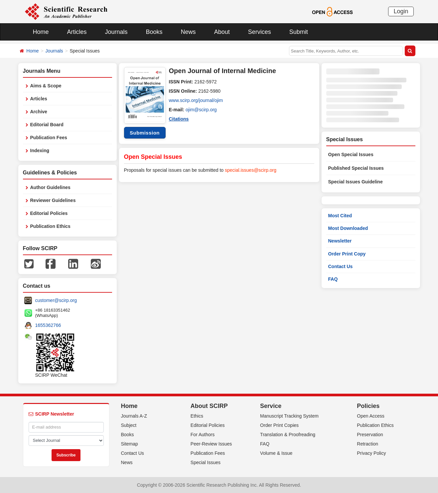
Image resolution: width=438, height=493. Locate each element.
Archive (38, 111)
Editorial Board (47, 124)
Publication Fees (48, 137)
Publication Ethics (50, 226)
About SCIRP (209, 406)
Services (259, 32)
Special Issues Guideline (355, 181)
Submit (298, 32)
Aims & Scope (46, 85)
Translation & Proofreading (287, 434)
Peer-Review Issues (211, 443)
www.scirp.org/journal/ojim (196, 100)
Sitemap (129, 443)
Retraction (367, 443)
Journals (116, 32)
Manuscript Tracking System (289, 416)
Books (154, 32)
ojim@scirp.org (201, 109)
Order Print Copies (279, 425)
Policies (368, 406)
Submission (145, 133)
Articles (77, 32)
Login (400, 11)
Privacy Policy (371, 453)
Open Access (370, 416)
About (222, 32)
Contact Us (340, 266)
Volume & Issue (276, 453)
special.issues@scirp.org (250, 170)
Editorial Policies (49, 213)
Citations (179, 119)
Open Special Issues (350, 154)
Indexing (40, 150)
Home (41, 32)
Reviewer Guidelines (53, 200)
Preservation (370, 434)
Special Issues (205, 462)
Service (270, 406)
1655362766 (48, 325)
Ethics (197, 416)
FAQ (333, 279)
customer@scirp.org (56, 300)
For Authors (203, 434)
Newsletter (340, 241)
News (188, 32)
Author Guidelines (50, 187)
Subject (129, 425)
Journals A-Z (134, 416)
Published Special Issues (356, 168)
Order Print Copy (347, 253)
